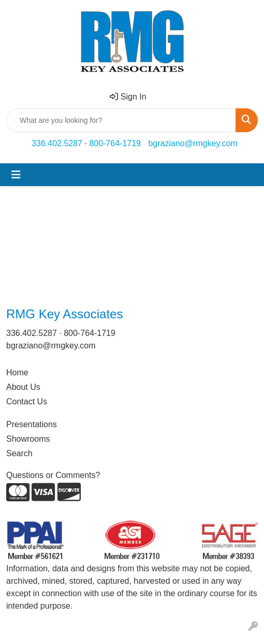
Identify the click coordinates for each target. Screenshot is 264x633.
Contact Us (26, 401)
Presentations (31, 424)
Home (17, 372)
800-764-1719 (115, 143)
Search (19, 453)
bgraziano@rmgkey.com (192, 143)
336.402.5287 (57, 143)
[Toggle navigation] (16, 174)
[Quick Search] (121, 120)
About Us (23, 387)
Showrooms (28, 438)
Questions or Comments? (53, 475)
